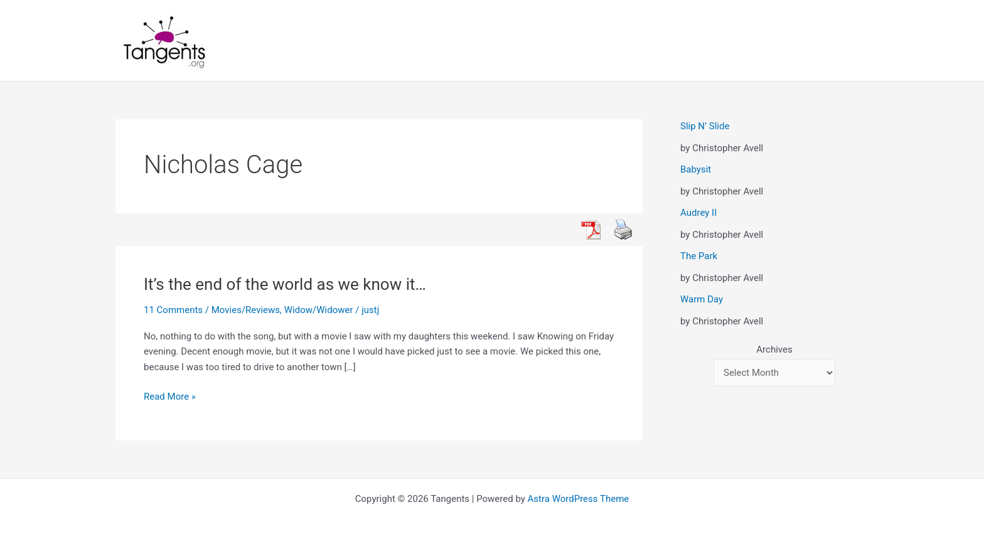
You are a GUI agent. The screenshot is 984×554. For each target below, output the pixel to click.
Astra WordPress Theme (578, 498)
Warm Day (701, 299)
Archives (774, 349)
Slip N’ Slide (704, 126)
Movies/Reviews (245, 310)
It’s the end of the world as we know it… (285, 284)
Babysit (695, 169)
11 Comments (173, 310)
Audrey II (698, 212)
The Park (698, 256)
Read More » (170, 397)
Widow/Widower (318, 310)
